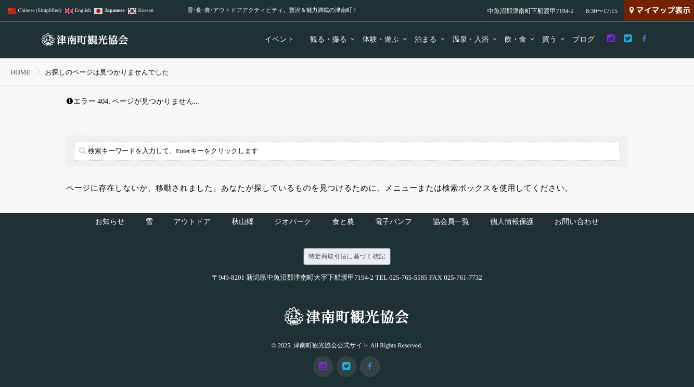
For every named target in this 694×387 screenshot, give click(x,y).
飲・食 (515, 40)
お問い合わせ (577, 223)
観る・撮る (328, 40)
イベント (279, 40)
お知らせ (110, 223)
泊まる (426, 40)
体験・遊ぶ (381, 40)
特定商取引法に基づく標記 (347, 258)
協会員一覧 (451, 223)
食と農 (343, 223)
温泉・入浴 (471, 40)
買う (549, 40)
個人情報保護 (512, 223)
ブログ (583, 40)
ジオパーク (292, 223)
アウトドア (192, 223)
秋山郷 (242, 223)
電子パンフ (393, 223)
